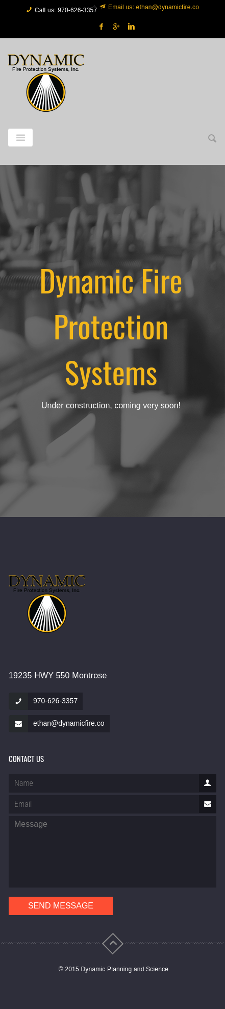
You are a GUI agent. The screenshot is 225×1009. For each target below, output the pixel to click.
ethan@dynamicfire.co (69, 723)
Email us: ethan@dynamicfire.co (153, 7)
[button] (212, 138)
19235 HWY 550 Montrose (58, 675)
